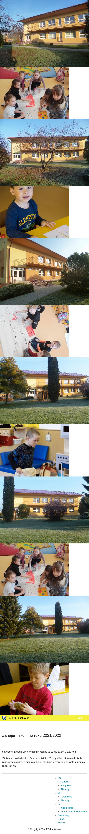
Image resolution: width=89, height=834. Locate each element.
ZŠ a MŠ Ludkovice (15, 718)
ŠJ (59, 804)
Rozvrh (64, 782)
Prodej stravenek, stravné (74, 811)
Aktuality (65, 789)
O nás (61, 819)
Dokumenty (63, 815)
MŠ (59, 793)
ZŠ (59, 778)
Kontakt (62, 822)
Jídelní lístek (67, 808)
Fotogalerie (66, 785)
